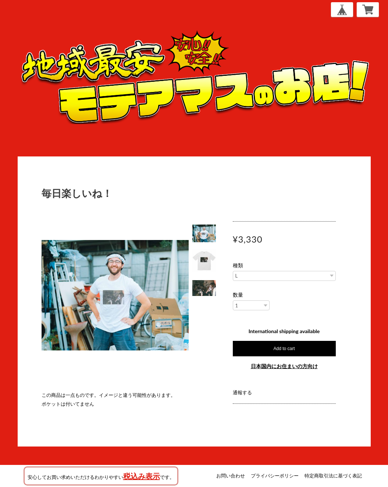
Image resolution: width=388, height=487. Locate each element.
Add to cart (284, 348)
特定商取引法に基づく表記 (333, 476)
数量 (238, 294)
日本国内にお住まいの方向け (284, 366)
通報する (242, 392)
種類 (238, 265)
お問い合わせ (230, 476)
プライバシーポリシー (275, 476)
